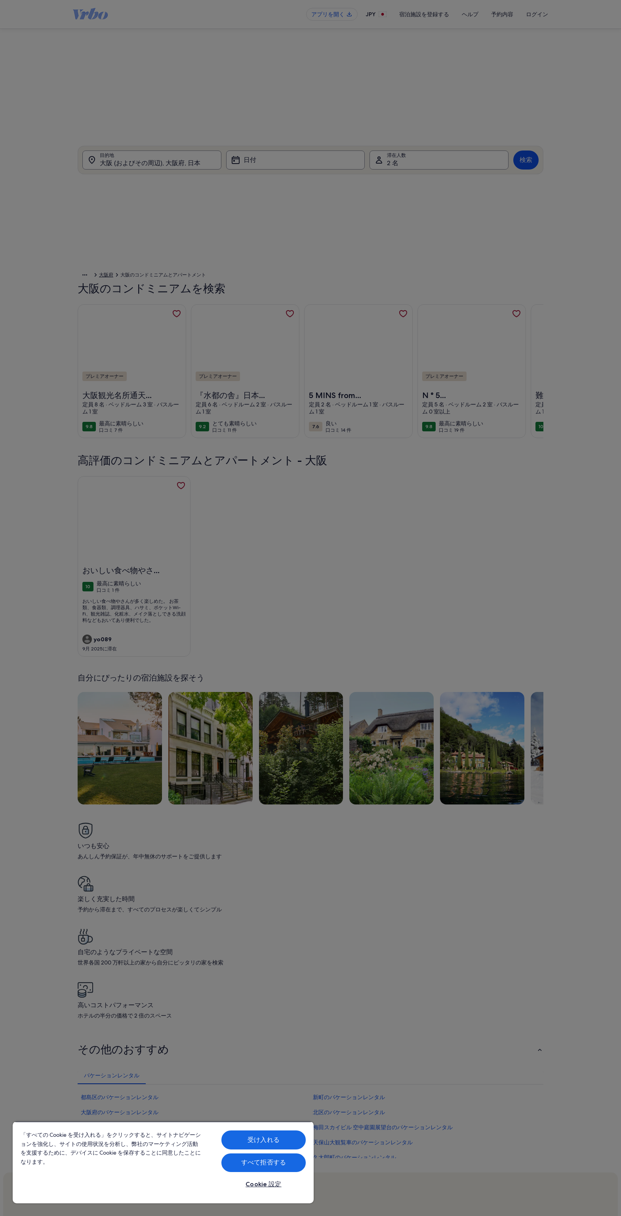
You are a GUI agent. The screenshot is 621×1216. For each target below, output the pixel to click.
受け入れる (264, 1140)
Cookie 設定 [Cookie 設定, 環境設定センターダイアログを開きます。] (263, 1184)
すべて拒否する (263, 1162)
